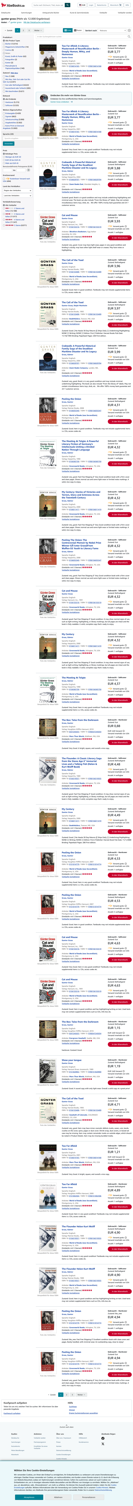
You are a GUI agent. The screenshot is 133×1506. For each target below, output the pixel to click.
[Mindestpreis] (7, 170)
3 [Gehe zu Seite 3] (29, 30)
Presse (58, 1442)
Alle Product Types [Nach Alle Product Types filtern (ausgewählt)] (11, 40)
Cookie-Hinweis (61, 1459)
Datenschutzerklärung (63, 1450)
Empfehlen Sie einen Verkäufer (41, 1447)
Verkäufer (103, 13)
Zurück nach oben (66, 1427)
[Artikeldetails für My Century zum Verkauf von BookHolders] (48, 821)
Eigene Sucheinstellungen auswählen (83, 1413)
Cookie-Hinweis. (102, 1487)
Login (91, 5)
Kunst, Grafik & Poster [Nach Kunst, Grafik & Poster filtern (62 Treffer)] (14, 56)
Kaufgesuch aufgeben (12, 1413)
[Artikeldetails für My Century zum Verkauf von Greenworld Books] (48, 646)
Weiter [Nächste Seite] (36, 30)
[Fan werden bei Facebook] (102, 1438)
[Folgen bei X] (102, 1444)
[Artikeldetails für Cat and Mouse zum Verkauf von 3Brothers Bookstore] (48, 227)
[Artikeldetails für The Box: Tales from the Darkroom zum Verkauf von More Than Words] (48, 727)
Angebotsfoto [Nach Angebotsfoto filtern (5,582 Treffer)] (12, 122)
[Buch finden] (67, 5)
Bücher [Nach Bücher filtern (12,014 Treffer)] (10, 43)
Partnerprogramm (40, 1442)
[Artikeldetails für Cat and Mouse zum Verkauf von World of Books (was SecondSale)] (48, 949)
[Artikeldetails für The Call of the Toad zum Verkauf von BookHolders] (48, 314)
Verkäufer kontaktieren (71, 78)
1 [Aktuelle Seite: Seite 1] (17, 30)
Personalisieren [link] (88, 1497)
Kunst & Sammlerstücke (79, 13)
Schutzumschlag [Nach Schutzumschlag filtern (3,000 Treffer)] (13, 119)
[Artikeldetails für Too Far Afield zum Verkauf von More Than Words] (48, 1157)
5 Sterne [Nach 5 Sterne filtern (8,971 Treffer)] (16, 225)
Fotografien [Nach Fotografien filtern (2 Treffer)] (10, 59)
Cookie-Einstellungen (63, 1454)
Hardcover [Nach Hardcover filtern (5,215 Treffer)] (11, 102)
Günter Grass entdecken (62, 102)
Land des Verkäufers (11, 196)
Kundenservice (83, 1442)
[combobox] (48, 5)
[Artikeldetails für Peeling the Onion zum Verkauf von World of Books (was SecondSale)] (48, 410)
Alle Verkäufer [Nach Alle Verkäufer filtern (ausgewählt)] (11, 205)
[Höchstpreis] (21, 170)
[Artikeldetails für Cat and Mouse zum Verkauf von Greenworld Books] (48, 602)
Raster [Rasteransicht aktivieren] (78, 30)
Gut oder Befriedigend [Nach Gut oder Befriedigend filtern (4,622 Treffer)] (16, 85)
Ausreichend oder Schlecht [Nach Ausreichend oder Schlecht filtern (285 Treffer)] (16, 88)
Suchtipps (73, 1406)
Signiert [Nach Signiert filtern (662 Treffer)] (9, 116)
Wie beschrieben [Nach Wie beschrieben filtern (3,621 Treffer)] (13, 91)
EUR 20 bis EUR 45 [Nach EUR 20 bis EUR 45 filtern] (12, 160)
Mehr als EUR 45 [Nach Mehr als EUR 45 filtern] (11, 163)
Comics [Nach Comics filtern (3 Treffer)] (8, 50)
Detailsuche (5, 13)
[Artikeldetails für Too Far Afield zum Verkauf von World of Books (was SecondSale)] (48, 1196)
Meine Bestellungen (17, 1450)
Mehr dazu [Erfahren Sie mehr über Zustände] (14, 73)
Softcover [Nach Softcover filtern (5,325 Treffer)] (11, 105)
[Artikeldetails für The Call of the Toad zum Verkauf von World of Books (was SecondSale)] (48, 272)
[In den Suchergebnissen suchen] (84, 36)
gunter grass (16, 22)
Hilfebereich (83, 1438)
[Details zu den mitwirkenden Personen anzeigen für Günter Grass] (67, 57)
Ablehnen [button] (58, 1497)
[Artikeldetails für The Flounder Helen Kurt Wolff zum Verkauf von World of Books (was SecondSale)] (48, 1238)
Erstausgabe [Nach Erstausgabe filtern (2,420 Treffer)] (12, 113)
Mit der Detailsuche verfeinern (37, 22)
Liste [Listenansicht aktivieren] (68, 30)
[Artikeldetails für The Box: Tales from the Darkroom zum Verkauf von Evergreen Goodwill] (48, 1029)
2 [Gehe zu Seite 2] (23, 30)
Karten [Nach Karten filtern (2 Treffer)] (8, 62)
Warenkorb (15, 1454)
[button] (129, 36)
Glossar (72, 1410)
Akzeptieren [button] (29, 1497)
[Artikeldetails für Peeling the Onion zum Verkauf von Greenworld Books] (48, 1321)
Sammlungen (26, 13)
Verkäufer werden (125, 13)
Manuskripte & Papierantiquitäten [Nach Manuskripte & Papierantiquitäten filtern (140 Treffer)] (13, 66)
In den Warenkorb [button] (120, 68)
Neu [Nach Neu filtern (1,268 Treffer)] (8, 76)
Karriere (58, 1446)
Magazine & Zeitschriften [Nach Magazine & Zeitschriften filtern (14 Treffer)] (15, 47)
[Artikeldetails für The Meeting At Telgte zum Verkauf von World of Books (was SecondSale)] (48, 689)
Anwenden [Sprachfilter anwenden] (9, 143)
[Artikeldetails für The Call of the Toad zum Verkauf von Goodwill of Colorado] (48, 1110)
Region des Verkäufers (12, 190)
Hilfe (127, 5)
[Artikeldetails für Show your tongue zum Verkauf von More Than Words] (48, 1071)
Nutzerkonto (101, 5)
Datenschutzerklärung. (103, 1490)
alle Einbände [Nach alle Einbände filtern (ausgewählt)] (9, 99)
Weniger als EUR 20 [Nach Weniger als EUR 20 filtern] (12, 157)
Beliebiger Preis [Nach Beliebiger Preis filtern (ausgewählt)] (10, 154)
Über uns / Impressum (63, 1438)
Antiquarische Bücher (50, 13)
